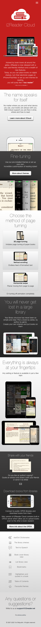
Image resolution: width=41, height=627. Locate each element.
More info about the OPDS (20, 527)
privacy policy (22, 615)
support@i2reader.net (26, 608)
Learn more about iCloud (20, 118)
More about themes (20, 173)
